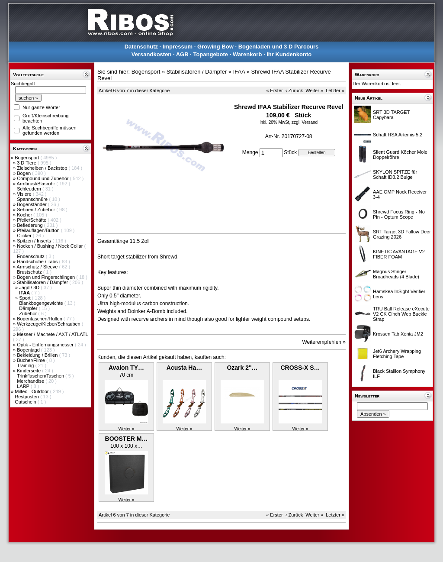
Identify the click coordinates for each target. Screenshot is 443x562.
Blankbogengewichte (41, 303)
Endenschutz (31, 256)
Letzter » (335, 90)
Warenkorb (247, 54)
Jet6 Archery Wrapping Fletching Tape (397, 354)
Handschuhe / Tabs (38, 261)
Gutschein (26, 401)
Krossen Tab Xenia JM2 (398, 333)
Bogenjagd (29, 349)
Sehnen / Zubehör (36, 209)
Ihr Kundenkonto (288, 54)
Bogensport (27, 157)
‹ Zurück (294, 90)
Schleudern (29, 188)
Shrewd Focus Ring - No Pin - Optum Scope (399, 214)
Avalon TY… (126, 367)
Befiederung (30, 225)
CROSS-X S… (300, 367)
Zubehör (28, 313)
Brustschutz (30, 272)
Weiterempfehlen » (324, 342)
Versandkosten (152, 54)
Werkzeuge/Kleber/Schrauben (49, 323)
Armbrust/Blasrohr (37, 183)
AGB (182, 54)
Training (26, 365)
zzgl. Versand (305, 122)
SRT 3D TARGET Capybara (391, 115)
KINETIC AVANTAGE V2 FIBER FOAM (399, 254)
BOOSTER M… (126, 438)
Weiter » (314, 90)
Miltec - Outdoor (32, 391)
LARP (24, 386)
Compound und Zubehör (43, 178)
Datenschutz (141, 46)
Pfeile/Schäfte (32, 220)
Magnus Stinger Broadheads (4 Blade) (396, 274)
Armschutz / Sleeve (38, 266)
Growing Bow (215, 46)
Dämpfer (29, 308)
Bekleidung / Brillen (38, 355)
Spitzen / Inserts (34, 240)
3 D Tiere (27, 162)
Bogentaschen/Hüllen (40, 318)
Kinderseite (29, 370)
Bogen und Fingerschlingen (46, 277)
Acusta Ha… (184, 367)
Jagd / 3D (30, 287)
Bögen (24, 173)
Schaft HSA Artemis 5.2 (397, 134)
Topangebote (210, 54)
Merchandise (31, 381)
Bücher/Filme (31, 360)
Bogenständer (32, 204)
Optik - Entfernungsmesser (46, 344)
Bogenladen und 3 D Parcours (278, 46)
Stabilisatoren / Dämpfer (43, 282)
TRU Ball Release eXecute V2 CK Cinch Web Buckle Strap (401, 314)
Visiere (24, 194)
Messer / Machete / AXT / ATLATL (52, 334)
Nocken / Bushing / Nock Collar (50, 246)
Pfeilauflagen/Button (39, 230)
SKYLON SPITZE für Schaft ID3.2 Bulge (395, 174)
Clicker (25, 235)
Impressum (178, 46)
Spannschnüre (33, 199)
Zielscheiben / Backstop (42, 168)
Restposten (27, 396)
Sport (25, 297)
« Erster (274, 90)
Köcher (25, 214)
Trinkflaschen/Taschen (41, 375)
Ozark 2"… (242, 367)
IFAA (239, 71)
